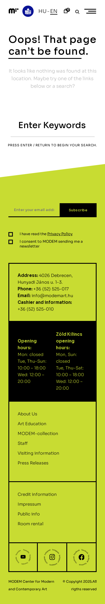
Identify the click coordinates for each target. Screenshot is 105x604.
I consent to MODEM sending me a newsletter (51, 246)
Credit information (37, 497)
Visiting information (38, 455)
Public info (29, 516)
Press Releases (33, 465)
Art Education (32, 426)
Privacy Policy (60, 236)
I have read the (46, 236)
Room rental (30, 526)
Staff (23, 445)
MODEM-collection (38, 436)
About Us (27, 416)
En (53, 11)
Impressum (29, 507)
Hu (42, 11)
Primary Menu (92, 11)
